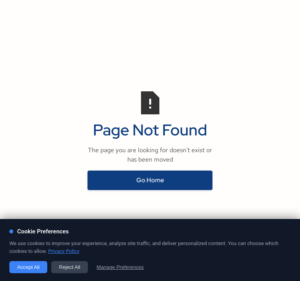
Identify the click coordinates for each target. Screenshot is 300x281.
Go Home (150, 180)
